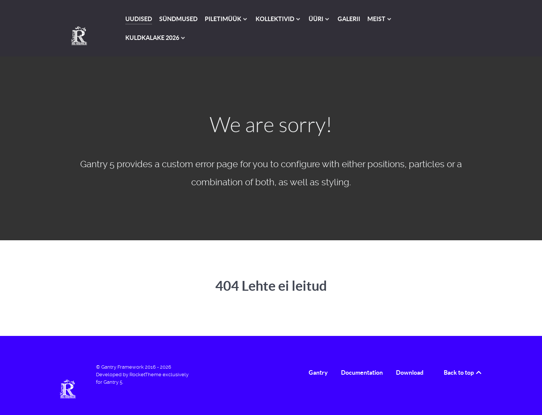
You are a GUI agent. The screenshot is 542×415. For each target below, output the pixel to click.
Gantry (318, 372)
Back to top (463, 372)
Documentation (362, 372)
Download (409, 372)
